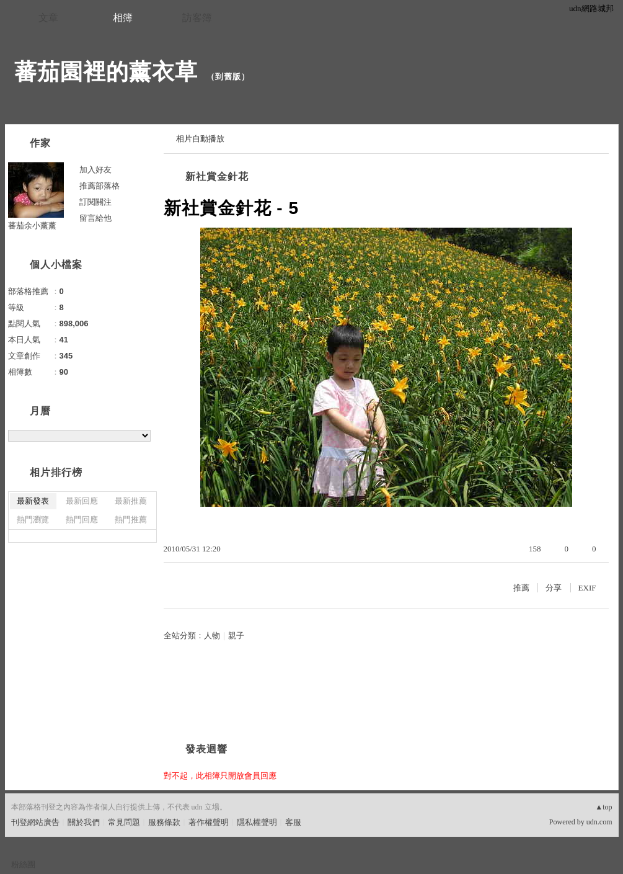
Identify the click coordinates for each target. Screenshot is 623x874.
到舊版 (228, 76)
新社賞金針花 (217, 176)
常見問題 (124, 822)
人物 (212, 635)
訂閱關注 (95, 202)
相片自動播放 (200, 138)
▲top (603, 807)
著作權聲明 (208, 822)
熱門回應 (82, 519)
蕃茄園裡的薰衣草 (106, 71)
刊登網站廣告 (35, 822)
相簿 (123, 17)
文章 (48, 17)
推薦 (521, 587)
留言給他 (95, 218)
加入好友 (95, 169)
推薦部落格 (99, 185)
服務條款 (164, 822)
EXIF (587, 587)
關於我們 (84, 822)
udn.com (599, 822)
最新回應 (82, 501)
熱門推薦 (131, 519)
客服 (293, 822)
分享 (554, 587)
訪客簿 (197, 17)
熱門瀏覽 (33, 519)
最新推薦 (131, 501)
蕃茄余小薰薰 (32, 225)
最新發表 (33, 501)
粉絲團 (23, 864)
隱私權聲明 (257, 822)
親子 (236, 635)
